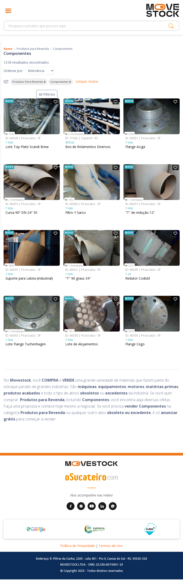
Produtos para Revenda (33, 49)
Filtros (45, 96)
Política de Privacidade (77, 549)
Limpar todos (87, 81)
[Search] (87, 26)
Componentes (62, 49)
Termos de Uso (111, 549)
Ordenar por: (13, 70)
